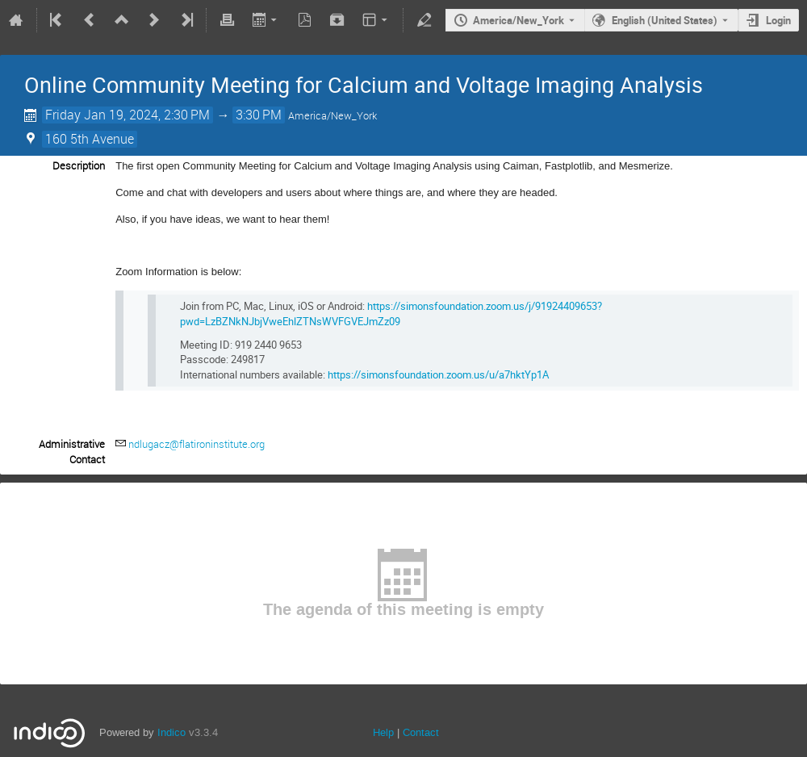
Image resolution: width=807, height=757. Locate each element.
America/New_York (518, 20)
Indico (171, 732)
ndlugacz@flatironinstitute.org (196, 444)
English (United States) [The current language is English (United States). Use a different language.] (664, 20)
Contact (421, 732)
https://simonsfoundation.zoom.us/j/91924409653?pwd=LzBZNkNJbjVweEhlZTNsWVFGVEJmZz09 (391, 313)
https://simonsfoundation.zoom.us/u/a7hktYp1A (438, 374)
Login (778, 20)
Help (383, 732)
